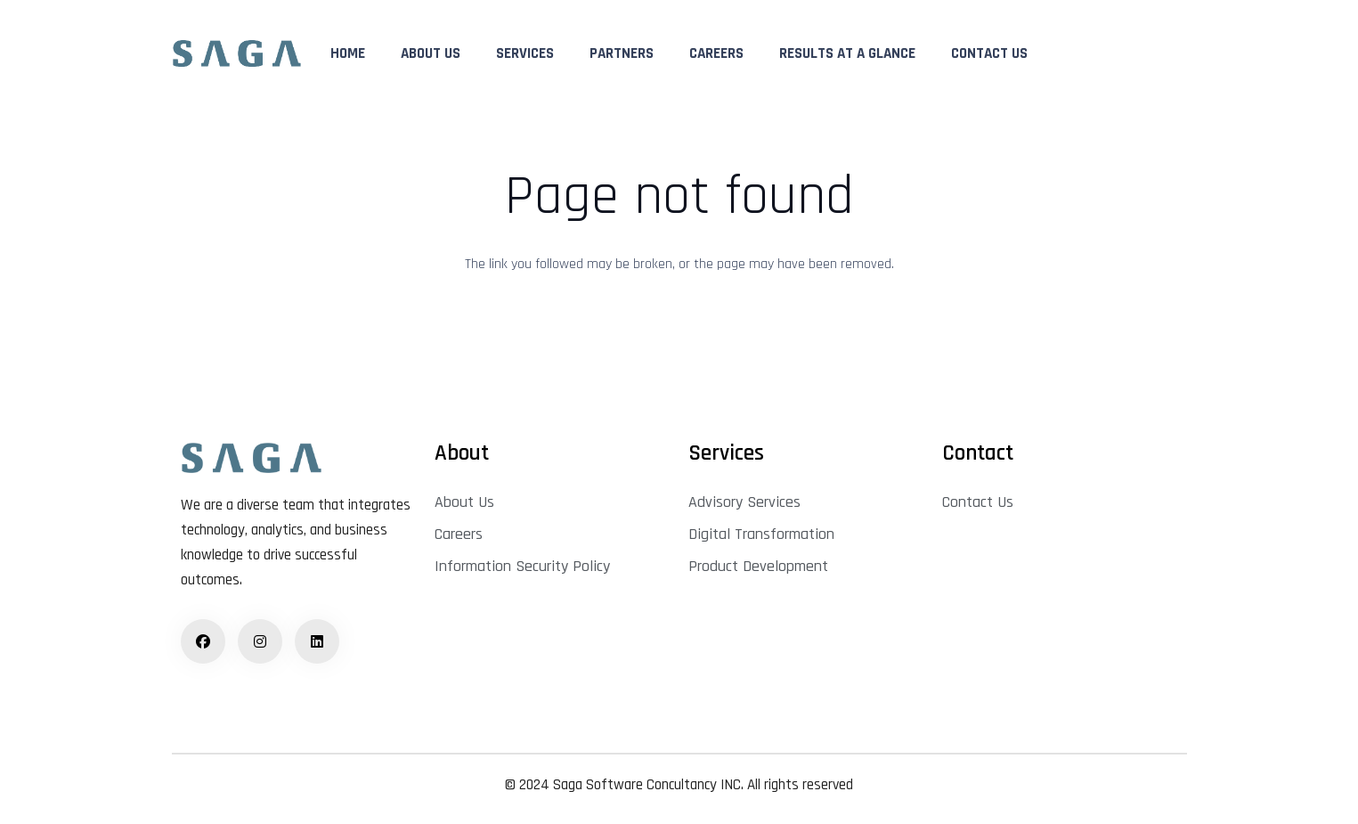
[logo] (237, 53)
